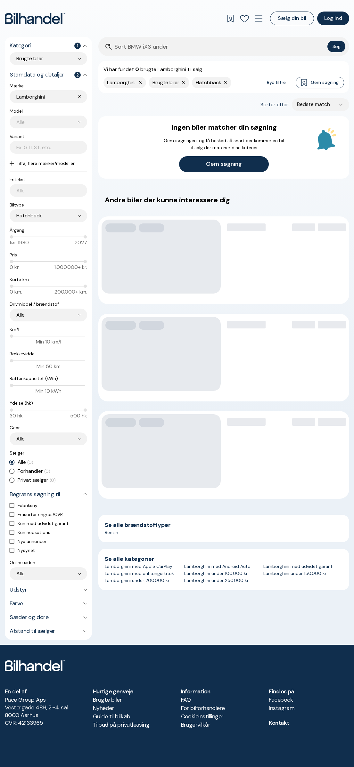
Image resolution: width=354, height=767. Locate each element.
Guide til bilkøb (111, 716)
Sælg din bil (292, 18)
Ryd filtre (276, 82)
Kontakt (279, 722)
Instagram (281, 708)
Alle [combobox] (20, 314)
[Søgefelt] (219, 47)
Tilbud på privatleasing (121, 724)
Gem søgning (320, 82)
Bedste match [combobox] (313, 104)
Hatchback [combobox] (29, 215)
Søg (337, 46)
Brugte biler (107, 699)
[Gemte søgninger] (230, 18)
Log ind (333, 18)
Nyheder (103, 708)
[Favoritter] (244, 18)
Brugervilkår (195, 724)
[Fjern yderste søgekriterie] (141, 82)
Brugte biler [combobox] (29, 58)
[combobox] (51, 97)
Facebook (281, 699)
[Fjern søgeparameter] (183, 82)
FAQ (186, 699)
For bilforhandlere (203, 708)
